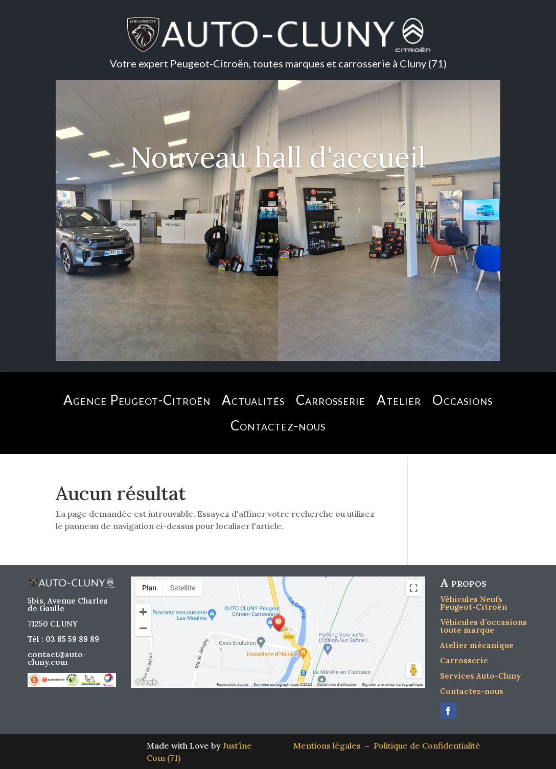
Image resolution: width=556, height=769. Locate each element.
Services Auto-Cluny (480, 676)
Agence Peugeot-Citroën (137, 400)
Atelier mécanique (477, 645)
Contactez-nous (278, 425)
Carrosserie (330, 400)
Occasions (462, 400)
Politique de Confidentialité (427, 745)
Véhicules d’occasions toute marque (483, 626)
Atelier (399, 400)
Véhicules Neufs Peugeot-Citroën (473, 603)
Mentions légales (329, 745)
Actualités (253, 400)
